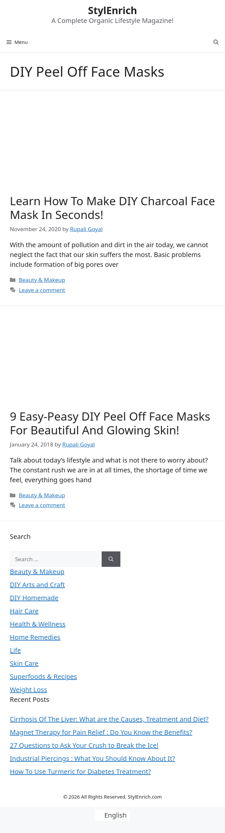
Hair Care (24, 610)
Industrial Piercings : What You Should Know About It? (92, 758)
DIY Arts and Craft (37, 584)
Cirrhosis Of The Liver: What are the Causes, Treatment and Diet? (109, 719)
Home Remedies (35, 637)
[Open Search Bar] (216, 42)
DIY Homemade (34, 597)
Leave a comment (42, 290)
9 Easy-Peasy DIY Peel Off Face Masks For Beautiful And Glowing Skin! (110, 423)
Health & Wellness (38, 624)
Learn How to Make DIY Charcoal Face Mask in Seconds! (112, 207)
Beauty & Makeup (42, 280)
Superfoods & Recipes (43, 676)
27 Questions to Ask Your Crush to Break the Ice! (84, 745)
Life (15, 650)
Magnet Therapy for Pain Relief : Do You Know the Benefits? (101, 732)
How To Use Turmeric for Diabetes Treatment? (80, 771)
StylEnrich (112, 10)
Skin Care (24, 663)
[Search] (111, 559)
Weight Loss (28, 689)
